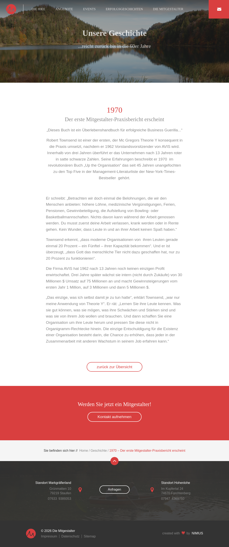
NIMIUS (197, 533)
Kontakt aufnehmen (114, 417)
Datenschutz (70, 536)
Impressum (49, 536)
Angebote (64, 9)
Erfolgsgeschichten (124, 9)
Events (89, 9)
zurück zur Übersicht (114, 367)
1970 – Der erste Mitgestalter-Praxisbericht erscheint (147, 450)
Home (83, 450)
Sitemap (90, 536)
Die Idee (38, 9)
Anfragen (114, 489)
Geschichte (99, 450)
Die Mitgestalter (168, 9)
